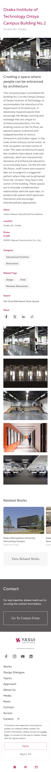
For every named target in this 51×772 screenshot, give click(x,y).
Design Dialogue (14, 672)
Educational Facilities (17, 257)
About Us (9, 689)
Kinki (23, 279)
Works (7, 666)
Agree (25, 746)
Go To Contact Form (25, 618)
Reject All (25, 754)
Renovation (12, 263)
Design (9, 279)
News (7, 701)
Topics (7, 678)
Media (7, 695)
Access (7, 713)
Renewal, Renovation (17, 286)
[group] (23, 526)
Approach (9, 684)
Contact (8, 707)
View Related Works (25, 559)
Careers (8, 719)
